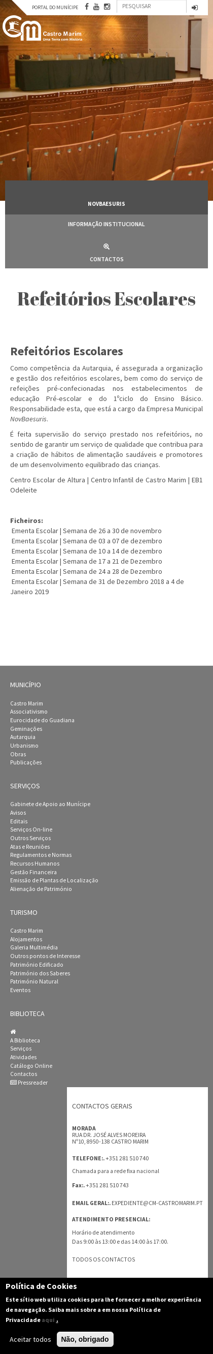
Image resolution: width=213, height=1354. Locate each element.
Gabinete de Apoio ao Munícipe (50, 804)
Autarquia (23, 737)
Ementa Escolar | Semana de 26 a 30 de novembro (87, 530)
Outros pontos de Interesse (45, 956)
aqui (48, 1320)
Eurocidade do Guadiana (42, 720)
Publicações (26, 762)
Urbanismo (24, 745)
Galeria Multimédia (34, 947)
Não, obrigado (85, 1339)
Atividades (23, 1057)
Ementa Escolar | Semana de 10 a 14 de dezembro (87, 551)
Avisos (18, 812)
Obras (18, 754)
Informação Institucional (106, 224)
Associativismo (29, 711)
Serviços (20, 1048)
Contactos (106, 251)
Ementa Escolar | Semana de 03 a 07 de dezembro (87, 540)
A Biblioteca (25, 1040)
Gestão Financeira (33, 872)
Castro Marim (26, 703)
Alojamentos (26, 939)
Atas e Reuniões (30, 846)
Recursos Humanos (34, 863)
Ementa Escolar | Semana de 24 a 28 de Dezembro (87, 571)
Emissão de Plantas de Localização (54, 880)
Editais (18, 821)
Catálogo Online (31, 1065)
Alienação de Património (41, 889)
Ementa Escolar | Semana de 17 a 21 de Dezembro (87, 561)
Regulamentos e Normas (41, 854)
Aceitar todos (30, 1339)
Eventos (20, 990)
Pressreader (29, 1082)
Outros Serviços (30, 838)
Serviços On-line (31, 829)
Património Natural (34, 981)
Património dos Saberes (40, 973)
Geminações (26, 728)
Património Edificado (36, 964)
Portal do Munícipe (55, 7)
